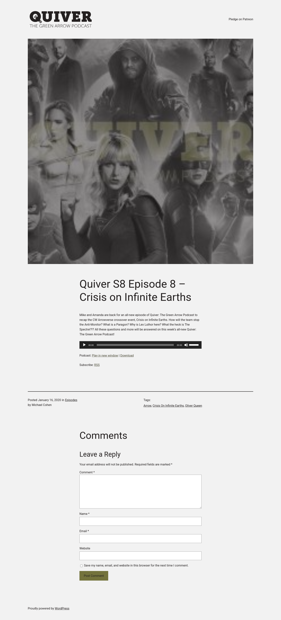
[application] (140, 345)
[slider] (135, 345)
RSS (97, 365)
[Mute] (186, 345)
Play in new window (105, 355)
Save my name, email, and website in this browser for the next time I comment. (136, 565)
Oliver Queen (193, 405)
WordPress (62, 608)
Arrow (147, 405)
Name (84, 514)
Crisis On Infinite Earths (168, 405)
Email (84, 531)
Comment (87, 472)
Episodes (71, 400)
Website (84, 548)
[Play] (84, 345)
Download (127, 355)
